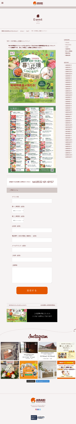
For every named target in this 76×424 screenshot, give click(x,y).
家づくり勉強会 (68, 51)
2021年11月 (68, 125)
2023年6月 (67, 101)
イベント (22, 31)
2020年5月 (67, 148)
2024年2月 (67, 88)
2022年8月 (67, 116)
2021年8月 (67, 129)
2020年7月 (67, 146)
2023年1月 (67, 110)
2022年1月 (67, 122)
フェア (27, 31)
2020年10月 (68, 142)
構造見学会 (67, 53)
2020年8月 (67, 144)
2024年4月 (67, 84)
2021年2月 (67, 137)
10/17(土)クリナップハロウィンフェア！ (17, 305)
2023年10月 (68, 95)
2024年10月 (68, 73)
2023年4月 (67, 103)
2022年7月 (67, 118)
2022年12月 (68, 112)
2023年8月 (67, 97)
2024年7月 (67, 80)
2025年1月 (67, 67)
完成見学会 (67, 48)
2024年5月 (67, 82)
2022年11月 (68, 114)
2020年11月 (68, 139)
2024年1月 (67, 90)
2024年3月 (67, 86)
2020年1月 (67, 152)
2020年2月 (67, 150)
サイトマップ (33, 405)
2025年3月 (67, 65)
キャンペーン (68, 44)
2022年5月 (67, 120)
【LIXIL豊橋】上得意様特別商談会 (47, 305)
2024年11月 (68, 71)
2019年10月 (68, 157)
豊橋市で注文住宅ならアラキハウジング (10, 31)
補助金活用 (67, 55)
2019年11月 (68, 154)
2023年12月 (68, 92)
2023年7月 (67, 99)
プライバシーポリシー (41, 405)
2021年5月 (67, 133)
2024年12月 (68, 69)
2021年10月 (68, 127)
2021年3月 (67, 135)
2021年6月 (67, 131)
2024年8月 (67, 78)
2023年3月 (67, 105)
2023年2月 (67, 107)
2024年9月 (67, 75)
